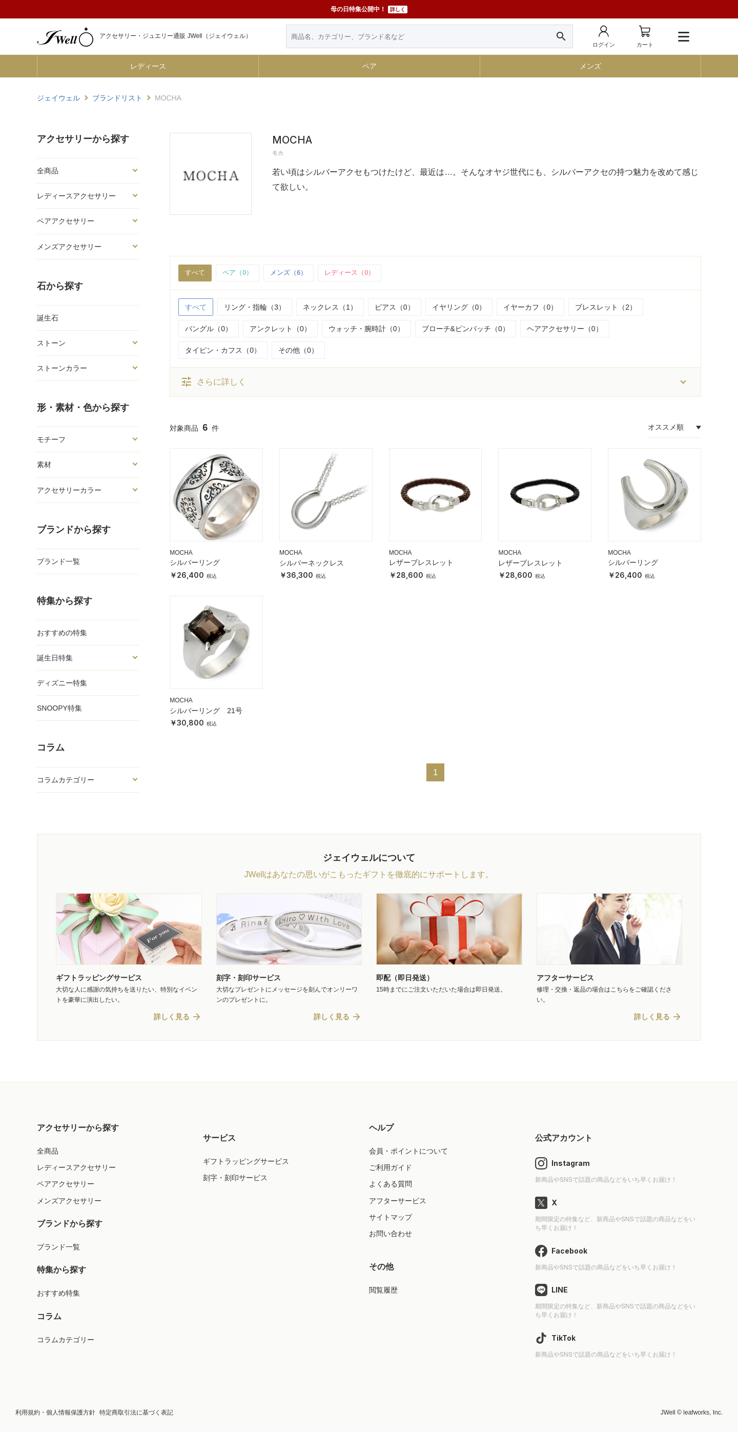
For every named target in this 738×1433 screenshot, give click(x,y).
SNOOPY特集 (59, 708)
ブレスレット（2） (606, 308)
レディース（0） (359, 273)
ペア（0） (240, 273)
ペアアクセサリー (65, 221)
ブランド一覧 (58, 561)
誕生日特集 (55, 658)
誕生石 (47, 318)
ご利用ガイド (390, 1168)
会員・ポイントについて (408, 1152)
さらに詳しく (213, 382)
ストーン (51, 343)
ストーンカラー (62, 368)
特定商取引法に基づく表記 (136, 1413)
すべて (196, 273)
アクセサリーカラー (69, 490)
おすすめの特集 (62, 633)
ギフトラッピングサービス (246, 1162)
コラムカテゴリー (65, 780)
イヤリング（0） (459, 308)
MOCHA (181, 553)
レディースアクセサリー (76, 196)
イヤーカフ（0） (530, 308)
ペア (369, 66)
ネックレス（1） (330, 308)
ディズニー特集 (62, 683)
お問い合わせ (390, 1234)
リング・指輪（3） (254, 308)
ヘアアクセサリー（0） (565, 329)
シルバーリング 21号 (206, 711)
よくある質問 (390, 1185)
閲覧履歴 (383, 1291)
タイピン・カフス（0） (223, 351)
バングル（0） (208, 329)
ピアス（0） (395, 308)
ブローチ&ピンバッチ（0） (465, 329)
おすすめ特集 (58, 1294)
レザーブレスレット (421, 563)
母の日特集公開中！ (369, 9)
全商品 (47, 171)
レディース (148, 66)
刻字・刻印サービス (235, 1179)
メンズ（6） (294, 273)
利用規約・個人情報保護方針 (55, 1413)
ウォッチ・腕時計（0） (366, 329)
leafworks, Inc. (703, 1413)
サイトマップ (390, 1218)
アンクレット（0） (280, 329)
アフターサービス (397, 1202)
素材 (44, 464)
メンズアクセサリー (69, 247)
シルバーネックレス (311, 563)
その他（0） (298, 351)
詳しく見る (172, 1018)
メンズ (590, 66)
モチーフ (51, 439)
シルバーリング (195, 563)
